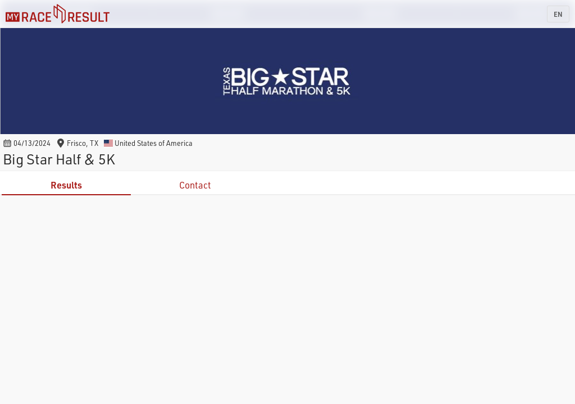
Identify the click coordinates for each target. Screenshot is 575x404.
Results (66, 185)
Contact (195, 185)
